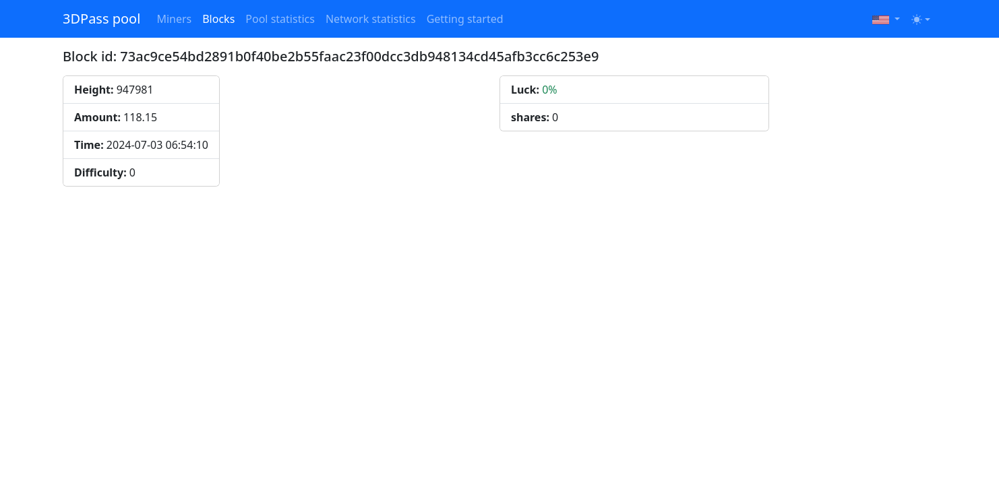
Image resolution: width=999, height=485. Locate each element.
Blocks (218, 18)
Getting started (465, 18)
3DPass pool (101, 18)
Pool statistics (280, 18)
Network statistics (371, 18)
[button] (886, 18)
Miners (173, 18)
